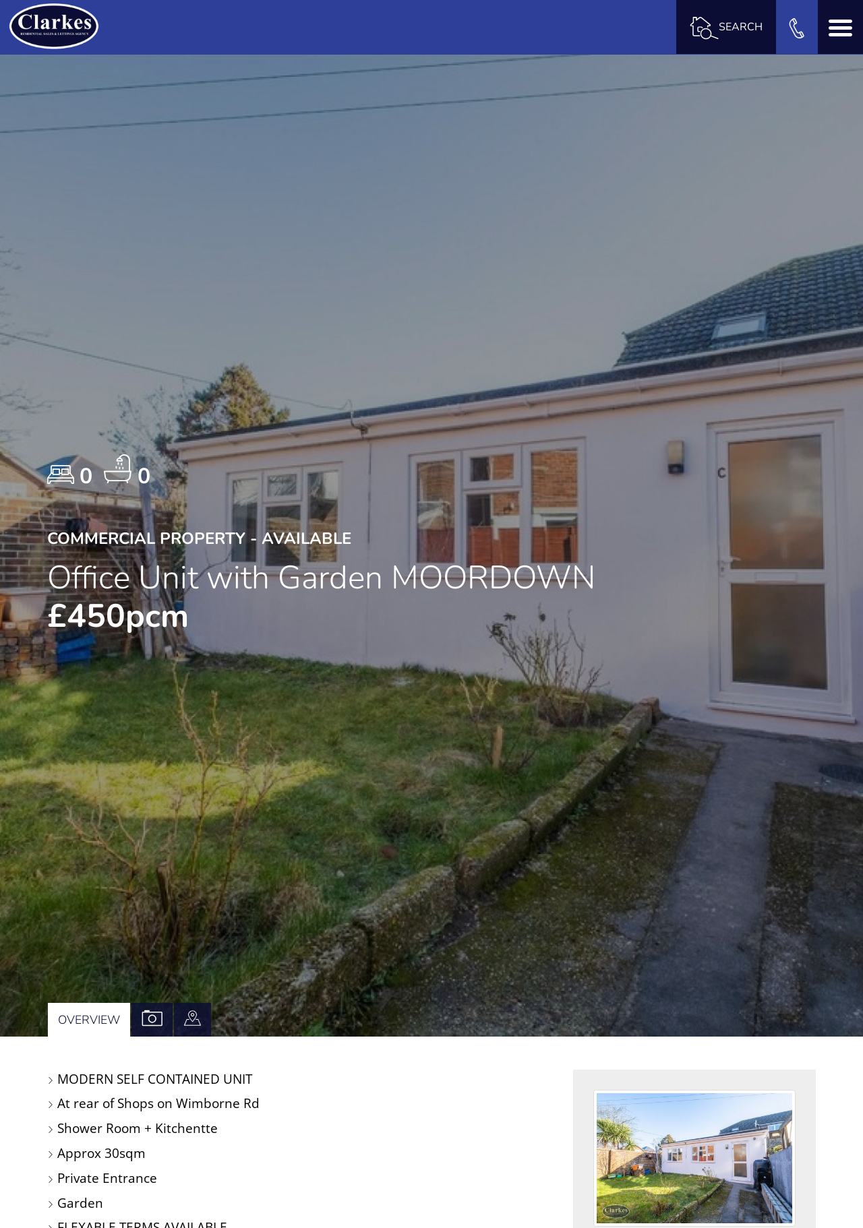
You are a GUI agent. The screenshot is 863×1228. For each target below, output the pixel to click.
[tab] (192, 1020)
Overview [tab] (89, 1020)
